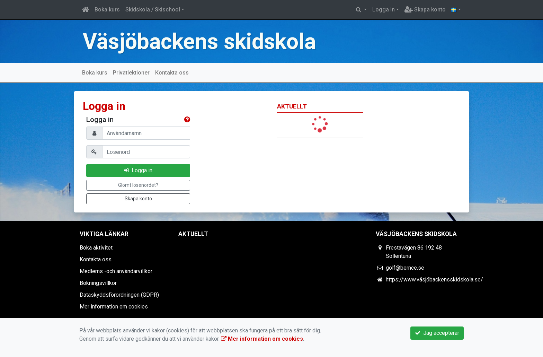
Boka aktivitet (96, 247)
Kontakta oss (172, 72)
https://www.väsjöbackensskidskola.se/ (434, 279)
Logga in (383, 9)
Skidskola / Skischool (152, 9)
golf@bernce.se (405, 267)
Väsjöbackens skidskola (199, 41)
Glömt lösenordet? (138, 185)
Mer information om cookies (114, 306)
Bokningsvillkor (98, 283)
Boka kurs (107, 9)
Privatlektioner (131, 72)
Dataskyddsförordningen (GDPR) (119, 294)
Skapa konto (425, 9)
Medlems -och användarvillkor (116, 271)
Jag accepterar (437, 333)
